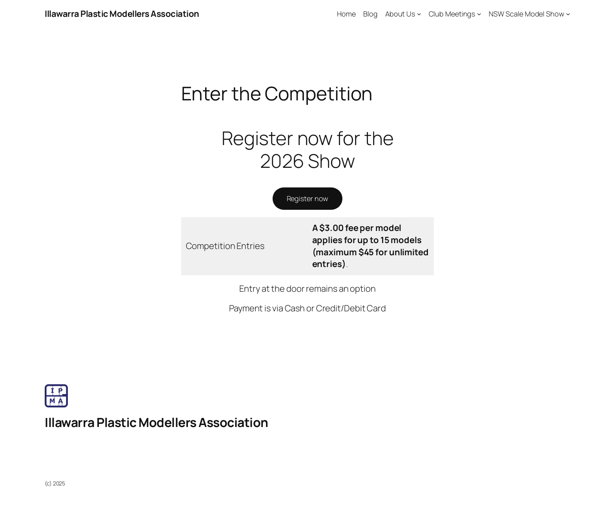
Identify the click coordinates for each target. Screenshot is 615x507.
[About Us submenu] (419, 14)
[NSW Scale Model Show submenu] (568, 14)
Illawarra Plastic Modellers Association (122, 14)
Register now (308, 198)
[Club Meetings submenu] (479, 14)
